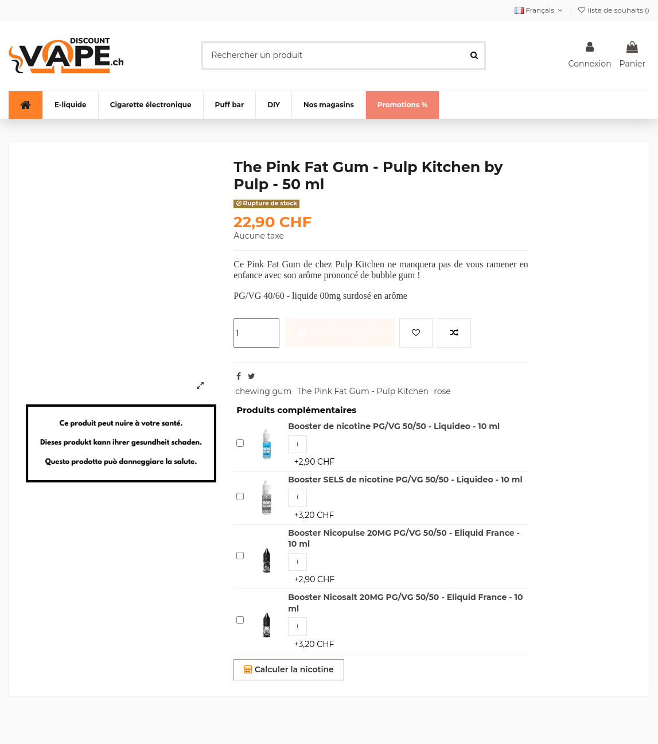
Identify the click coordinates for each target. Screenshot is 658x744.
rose (442, 391)
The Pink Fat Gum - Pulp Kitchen (363, 391)
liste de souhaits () (613, 10)
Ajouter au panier (340, 332)
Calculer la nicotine (289, 669)
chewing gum (263, 391)
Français (540, 10)
